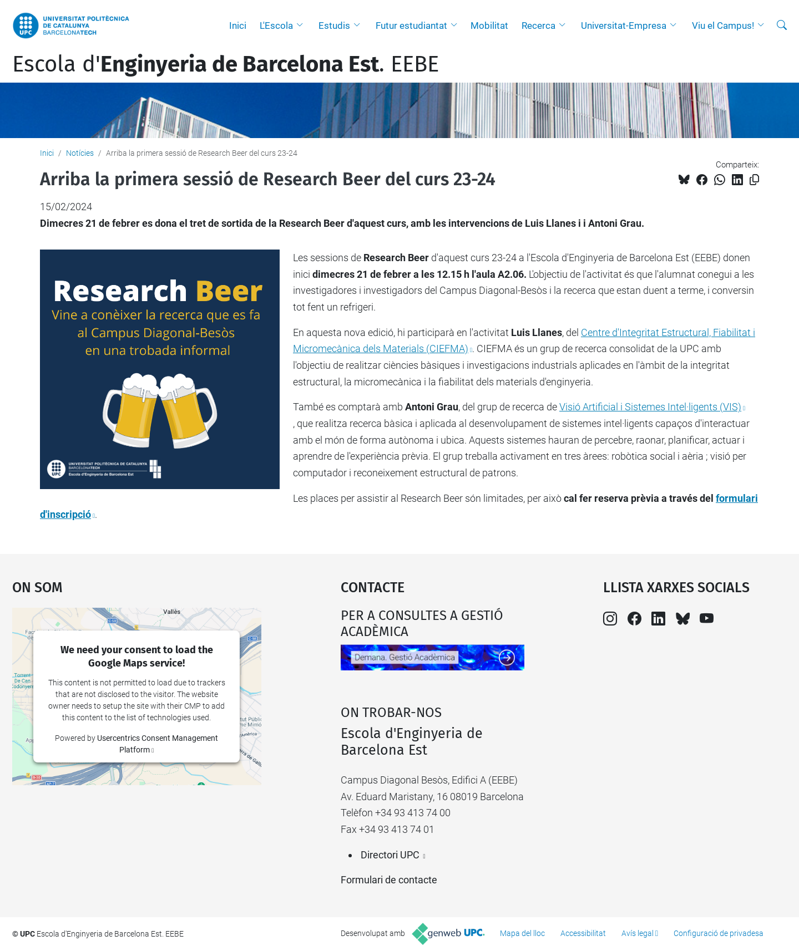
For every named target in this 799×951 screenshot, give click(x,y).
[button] (302, 25)
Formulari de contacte (389, 880)
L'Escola (276, 25)
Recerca (538, 25)
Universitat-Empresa (623, 25)
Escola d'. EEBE (225, 64)
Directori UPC (390, 855)
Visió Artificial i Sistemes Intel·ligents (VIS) (650, 407)
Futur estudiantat (411, 25)
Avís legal (637, 933)
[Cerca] (782, 25)
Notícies (80, 153)
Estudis (334, 25)
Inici (237, 25)
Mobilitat (489, 25)
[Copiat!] (754, 180)
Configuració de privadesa (718, 933)
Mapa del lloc (522, 933)
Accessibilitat (583, 933)
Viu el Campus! (723, 25)
